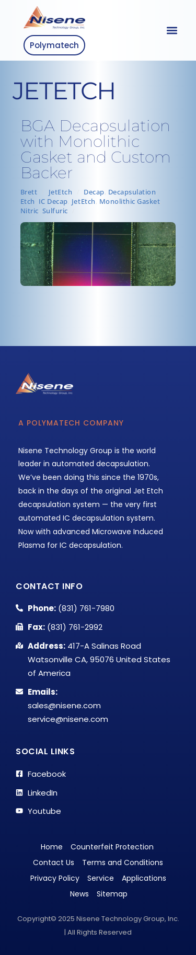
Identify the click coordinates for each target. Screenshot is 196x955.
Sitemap (112, 894)
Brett (29, 192)
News (79, 894)
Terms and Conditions (122, 862)
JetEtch (61, 192)
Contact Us (53, 862)
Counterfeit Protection (112, 847)
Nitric (29, 210)
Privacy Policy (54, 878)
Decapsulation (132, 192)
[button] (171, 30)
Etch (27, 201)
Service (100, 878)
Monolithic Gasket (129, 201)
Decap (94, 192)
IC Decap (53, 201)
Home (52, 847)
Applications (144, 878)
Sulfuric (55, 210)
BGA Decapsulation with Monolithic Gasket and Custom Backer (95, 149)
